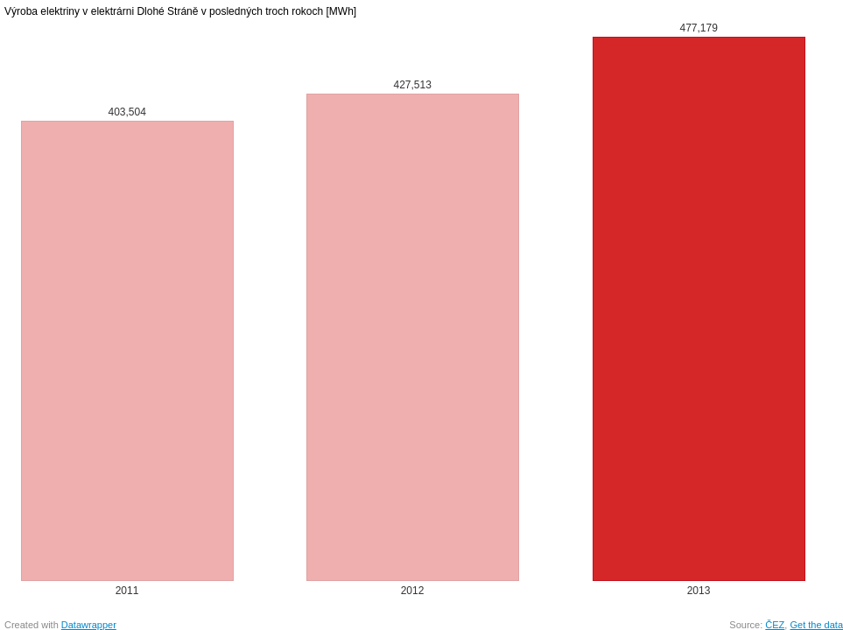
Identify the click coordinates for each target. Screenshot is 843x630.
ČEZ (774, 625)
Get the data (816, 625)
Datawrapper (88, 625)
